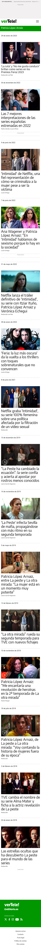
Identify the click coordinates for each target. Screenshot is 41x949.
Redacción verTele (7, 75)
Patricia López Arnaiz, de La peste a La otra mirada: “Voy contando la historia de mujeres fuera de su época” (20, 747)
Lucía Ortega (5, 193)
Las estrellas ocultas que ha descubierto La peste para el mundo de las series (19, 857)
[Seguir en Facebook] (9, 919)
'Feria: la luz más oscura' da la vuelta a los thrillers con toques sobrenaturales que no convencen (20, 361)
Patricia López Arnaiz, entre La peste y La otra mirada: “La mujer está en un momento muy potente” (20, 584)
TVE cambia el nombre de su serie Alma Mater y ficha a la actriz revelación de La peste (20, 803)
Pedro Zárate (5, 129)
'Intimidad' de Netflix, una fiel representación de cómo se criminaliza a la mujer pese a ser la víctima (20, 181)
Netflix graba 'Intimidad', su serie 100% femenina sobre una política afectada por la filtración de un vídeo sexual (19, 419)
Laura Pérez (14, 129)
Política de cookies (20, 941)
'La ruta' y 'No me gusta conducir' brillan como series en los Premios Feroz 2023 (20, 69)
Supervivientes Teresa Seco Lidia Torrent (22, 1)
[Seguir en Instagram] (13, 919)
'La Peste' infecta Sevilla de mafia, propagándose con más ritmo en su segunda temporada (19, 528)
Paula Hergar (5, 701)
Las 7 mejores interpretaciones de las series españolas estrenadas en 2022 (18, 119)
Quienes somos (21, 931)
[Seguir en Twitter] (5, 919)
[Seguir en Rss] (21, 919)
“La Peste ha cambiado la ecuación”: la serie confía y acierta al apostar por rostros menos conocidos (20, 474)
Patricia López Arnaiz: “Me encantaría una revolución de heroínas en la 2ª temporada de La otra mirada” (20, 689)
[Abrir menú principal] (37, 21)
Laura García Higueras (8, 484)
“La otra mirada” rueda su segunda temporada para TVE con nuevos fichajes (20, 638)
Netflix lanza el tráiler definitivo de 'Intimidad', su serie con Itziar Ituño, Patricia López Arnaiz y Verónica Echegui (19, 303)
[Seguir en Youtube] (17, 919)
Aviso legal (20, 938)
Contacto (20, 934)
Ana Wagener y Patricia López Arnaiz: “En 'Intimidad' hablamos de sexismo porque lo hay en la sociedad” (20, 239)
